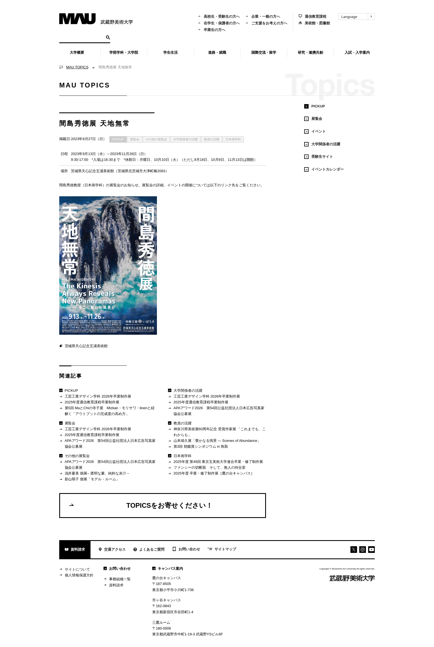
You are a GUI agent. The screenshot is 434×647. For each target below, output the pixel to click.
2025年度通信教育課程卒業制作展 (89, 402)
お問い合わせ (186, 549)
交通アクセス (112, 550)
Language (357, 17)
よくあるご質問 (148, 550)
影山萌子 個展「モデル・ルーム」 (89, 479)
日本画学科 (233, 139)
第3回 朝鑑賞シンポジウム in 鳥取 (198, 446)
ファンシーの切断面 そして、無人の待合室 (206, 467)
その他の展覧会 (156, 139)
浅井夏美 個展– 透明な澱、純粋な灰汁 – (94, 473)
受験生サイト (318, 156)
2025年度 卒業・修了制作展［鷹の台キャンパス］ (211, 473)
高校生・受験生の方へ (219, 16)
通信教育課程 (312, 16)
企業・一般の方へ (262, 16)
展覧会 (134, 139)
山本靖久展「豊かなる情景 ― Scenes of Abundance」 (214, 441)
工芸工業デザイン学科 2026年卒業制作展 (95, 396)
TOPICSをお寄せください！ (140, 505)
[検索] (82, 37)
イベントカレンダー (324, 169)
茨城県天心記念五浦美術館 (83, 346)
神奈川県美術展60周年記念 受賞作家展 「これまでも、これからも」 (217, 432)
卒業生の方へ (211, 30)
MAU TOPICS (77, 67)
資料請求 (75, 550)
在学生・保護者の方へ (219, 23)
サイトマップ (222, 549)
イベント (315, 131)
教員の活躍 (211, 139)
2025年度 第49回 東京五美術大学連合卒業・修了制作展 (215, 462)
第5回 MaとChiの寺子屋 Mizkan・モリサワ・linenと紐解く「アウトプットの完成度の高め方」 (106, 411)
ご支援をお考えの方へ (266, 23)
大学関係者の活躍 (185, 139)
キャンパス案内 (167, 568)
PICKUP (118, 139)
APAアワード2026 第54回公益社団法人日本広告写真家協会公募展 (107, 443)
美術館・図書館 (314, 23)
